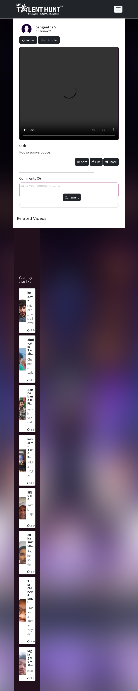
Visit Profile (49, 40)
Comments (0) (30, 178)
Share (111, 162)
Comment (72, 197)
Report (82, 162)
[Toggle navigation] (118, 9)
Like (96, 162)
